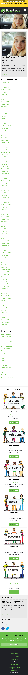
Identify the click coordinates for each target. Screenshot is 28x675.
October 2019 (5, 202)
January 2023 (5, 142)
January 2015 (5, 317)
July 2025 (3, 92)
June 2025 (4, 94)
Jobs (2, 358)
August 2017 (4, 255)
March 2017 (4, 267)
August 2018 (4, 226)
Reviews (3, 370)
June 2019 (4, 207)
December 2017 (5, 245)
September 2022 (6, 152)
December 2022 (5, 145)
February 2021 (5, 190)
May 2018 (4, 233)
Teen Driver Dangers (7, 377)
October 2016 (5, 274)
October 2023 (5, 123)
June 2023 (4, 133)
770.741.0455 (14, 550)
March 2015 (4, 312)
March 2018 (4, 238)
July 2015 (3, 303)
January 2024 (5, 118)
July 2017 (3, 257)
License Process (5, 363)
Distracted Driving (6, 336)
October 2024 (5, 109)
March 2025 (4, 99)
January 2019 (5, 219)
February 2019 (5, 217)
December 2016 (5, 269)
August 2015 (4, 300)
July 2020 (3, 193)
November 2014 (5, 322)
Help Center (4, 355)
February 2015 (5, 315)
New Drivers (4, 365)
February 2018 (5, 240)
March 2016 (4, 284)
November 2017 (5, 248)
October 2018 (5, 224)
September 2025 (6, 90)
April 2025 (4, 97)
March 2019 (4, 214)
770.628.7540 (14, 414)
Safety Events (5, 375)
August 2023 (4, 128)
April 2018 (4, 236)
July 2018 (3, 228)
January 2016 (5, 288)
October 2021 (5, 178)
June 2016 (4, 279)
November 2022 (5, 147)
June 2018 (4, 231)
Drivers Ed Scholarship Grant (14, 668)
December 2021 (5, 173)
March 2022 (4, 166)
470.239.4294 (14, 516)
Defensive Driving (6, 334)
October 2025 (5, 87)
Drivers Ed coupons (6, 341)
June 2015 (4, 305)
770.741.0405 (14, 584)
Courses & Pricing (14, 664)
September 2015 (6, 298)
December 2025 (5, 85)
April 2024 (4, 116)
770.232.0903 (14, 448)
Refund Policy (14, 670)
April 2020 (4, 195)
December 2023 (5, 121)
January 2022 (5, 171)
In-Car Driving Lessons (14, 656)
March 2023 (4, 140)
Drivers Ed (4, 339)
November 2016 (5, 272)
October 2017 (5, 250)
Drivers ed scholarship (7, 346)
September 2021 (6, 181)
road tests (4, 372)
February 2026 (5, 82)
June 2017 (4, 260)
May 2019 (4, 209)
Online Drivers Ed (6, 367)
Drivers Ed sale (5, 343)
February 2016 (5, 286)
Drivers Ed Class (14, 653)
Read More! (5, 614)
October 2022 (5, 149)
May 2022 (4, 161)
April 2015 (4, 310)
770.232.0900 (14, 482)
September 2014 (6, 327)
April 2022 (4, 164)
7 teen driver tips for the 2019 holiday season (13, 57)
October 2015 (5, 296)
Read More (4, 74)
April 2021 (4, 188)
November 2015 (5, 293)
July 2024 (3, 111)
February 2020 (5, 197)
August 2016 (4, 276)
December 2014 (5, 320)
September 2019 (6, 205)
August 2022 (4, 154)
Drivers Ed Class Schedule (14, 667)
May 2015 (4, 308)
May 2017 (4, 262)
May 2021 (4, 185)
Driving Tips (7, 62)
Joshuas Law (4, 360)
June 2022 (4, 159)
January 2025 (5, 104)
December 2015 (5, 291)
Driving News (5, 351)
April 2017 (4, 264)
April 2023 (4, 137)
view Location (14, 422)
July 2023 (3, 130)
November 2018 (5, 221)
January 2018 (5, 243)
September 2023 (6, 125)
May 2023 (4, 135)
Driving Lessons (5, 348)
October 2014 (5, 324)
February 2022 (5, 169)
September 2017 (6, 252)
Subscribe (14, 644)
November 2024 (5, 106)
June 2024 (4, 113)
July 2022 (3, 157)
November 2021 (5, 176)
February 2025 (5, 102)
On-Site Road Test (14, 658)
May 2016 (4, 281)
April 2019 (4, 212)
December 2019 (5, 200)
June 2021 (4, 183)
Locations (14, 665)
